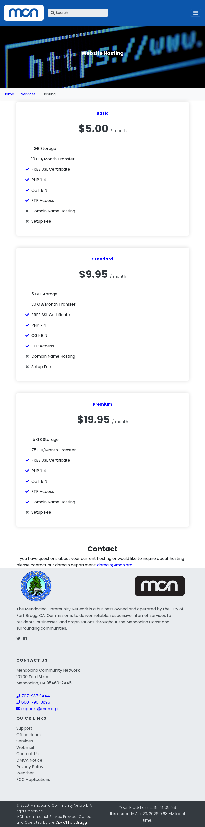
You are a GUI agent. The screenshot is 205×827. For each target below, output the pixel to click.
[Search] (78, 13)
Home (9, 94)
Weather (25, 773)
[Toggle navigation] (195, 13)
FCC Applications (33, 779)
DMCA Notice (29, 760)
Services (28, 94)
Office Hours (28, 735)
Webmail (25, 747)
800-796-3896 (33, 702)
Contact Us (27, 754)
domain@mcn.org (114, 565)
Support (24, 728)
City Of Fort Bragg (71, 822)
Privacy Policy (29, 767)
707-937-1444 (33, 696)
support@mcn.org (37, 709)
